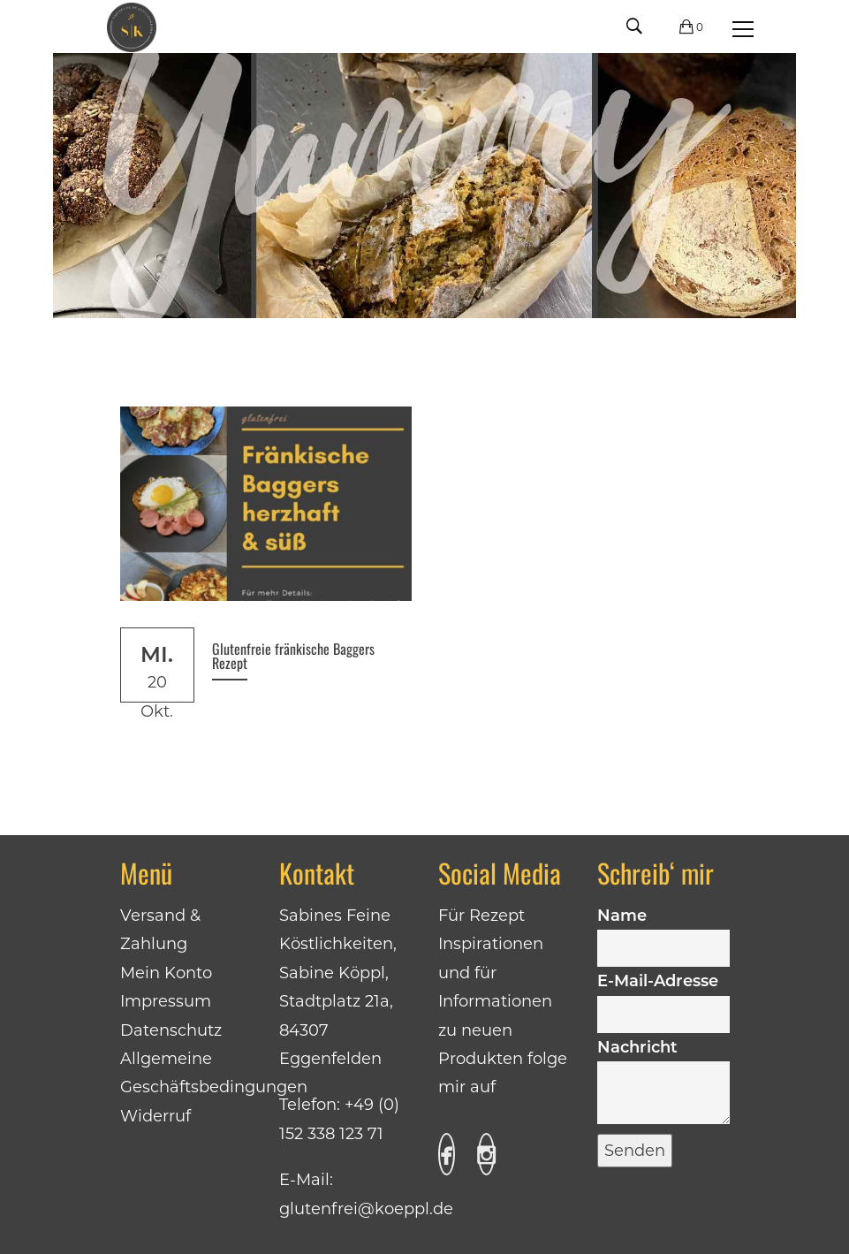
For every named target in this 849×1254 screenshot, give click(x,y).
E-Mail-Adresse (663, 996)
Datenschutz (171, 1030)
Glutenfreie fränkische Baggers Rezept (293, 655)
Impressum (165, 1001)
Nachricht (663, 1083)
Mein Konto (166, 973)
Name (663, 931)
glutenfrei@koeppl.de (366, 1209)
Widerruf (155, 1116)
